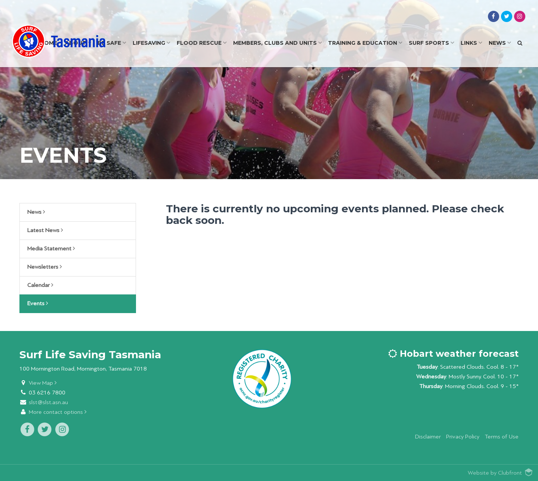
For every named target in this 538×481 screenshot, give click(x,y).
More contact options (58, 412)
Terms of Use (502, 437)
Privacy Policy (462, 437)
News (36, 212)
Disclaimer (428, 437)
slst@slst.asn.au (48, 402)
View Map (43, 383)
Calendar (40, 285)
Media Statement (51, 248)
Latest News (45, 230)
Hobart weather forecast (453, 353)
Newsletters (44, 266)
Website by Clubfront (495, 473)
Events (37, 303)
